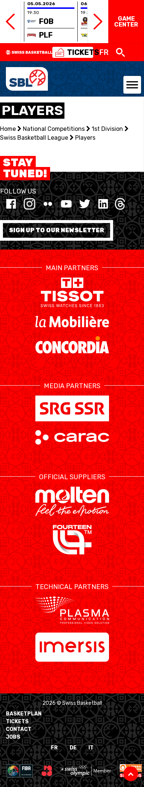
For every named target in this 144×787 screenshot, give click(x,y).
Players (85, 137)
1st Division (107, 128)
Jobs (13, 737)
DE (73, 748)
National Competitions (54, 128)
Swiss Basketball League (34, 137)
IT (91, 748)
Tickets (17, 721)
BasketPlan (24, 714)
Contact (18, 729)
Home (8, 128)
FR (54, 748)
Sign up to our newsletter (56, 230)
